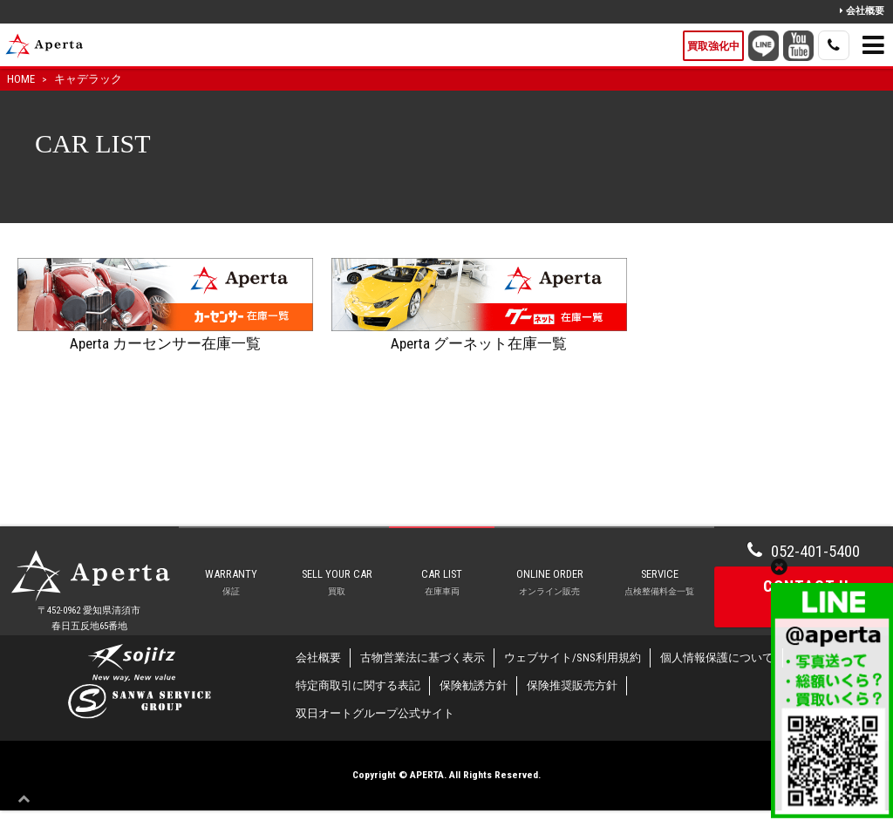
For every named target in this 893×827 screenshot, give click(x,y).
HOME (21, 78)
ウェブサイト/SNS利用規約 (572, 674)
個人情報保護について (717, 674)
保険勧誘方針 (474, 702)
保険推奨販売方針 (572, 702)
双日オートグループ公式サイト (375, 730)
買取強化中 (713, 46)
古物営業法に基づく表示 (422, 674)
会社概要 (862, 11)
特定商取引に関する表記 (358, 702)
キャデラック (88, 78)
